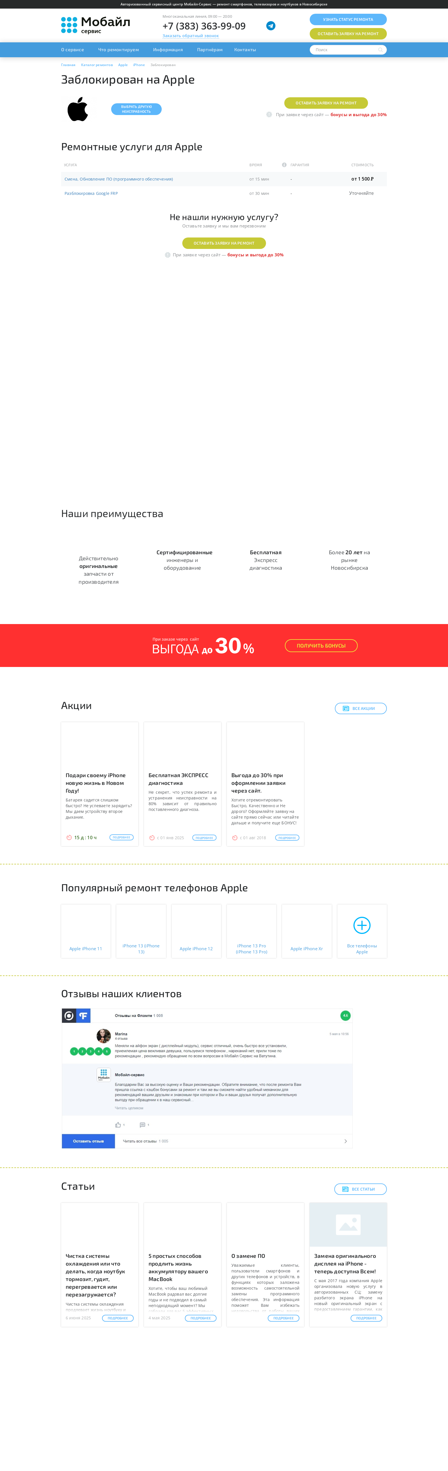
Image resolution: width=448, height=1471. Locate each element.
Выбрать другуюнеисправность (136, 108)
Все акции (359, 708)
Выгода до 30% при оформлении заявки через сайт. (258, 783)
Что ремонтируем (118, 49)
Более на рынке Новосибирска (349, 560)
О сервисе (72, 49)
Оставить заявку (348, 33)
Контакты (245, 49)
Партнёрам (210, 49)
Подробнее (121, 837)
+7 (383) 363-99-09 (204, 25)
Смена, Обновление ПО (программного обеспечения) (119, 179)
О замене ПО (248, 1255)
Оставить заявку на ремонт (326, 102)
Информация (168, 49)
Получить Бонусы (321, 645)
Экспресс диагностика (265, 560)
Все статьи (358, 1189)
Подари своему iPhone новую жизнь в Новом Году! (95, 783)
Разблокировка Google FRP (91, 193)
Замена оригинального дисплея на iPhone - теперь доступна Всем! (345, 1263)
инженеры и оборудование (185, 560)
